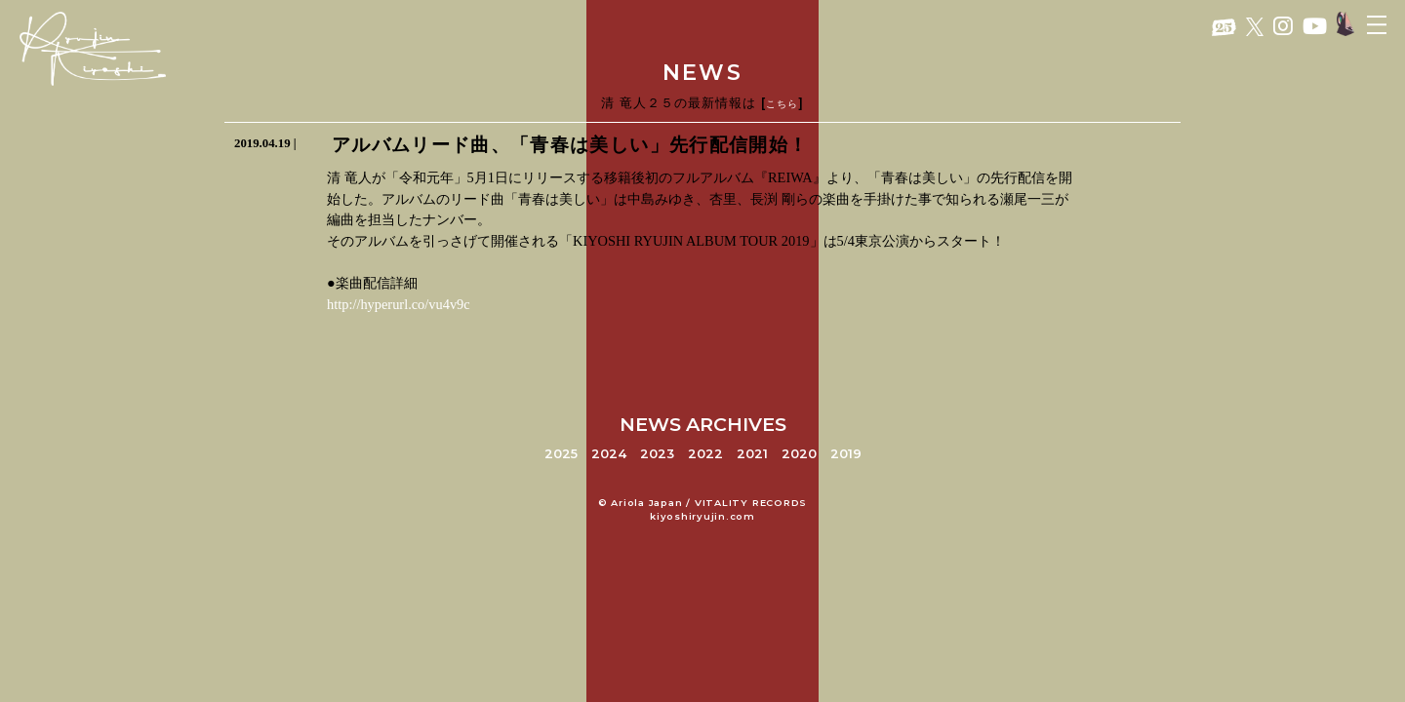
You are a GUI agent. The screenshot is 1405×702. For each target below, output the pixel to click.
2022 (705, 454)
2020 (799, 454)
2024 (608, 454)
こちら (782, 104)
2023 (657, 454)
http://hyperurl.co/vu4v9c (398, 304)
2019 (846, 454)
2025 (561, 454)
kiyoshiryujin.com (702, 516)
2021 (752, 454)
